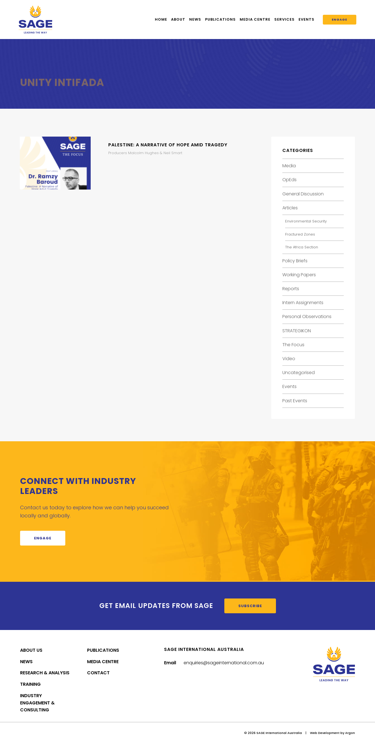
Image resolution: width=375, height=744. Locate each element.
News (195, 19)
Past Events (294, 401)
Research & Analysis (44, 673)
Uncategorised (298, 372)
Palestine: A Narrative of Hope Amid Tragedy (167, 145)
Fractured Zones (300, 234)
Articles (290, 208)
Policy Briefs (294, 261)
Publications (220, 19)
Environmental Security (306, 221)
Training (30, 684)
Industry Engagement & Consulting (37, 702)
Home (161, 19)
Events (306, 19)
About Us (31, 650)
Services (284, 19)
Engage (339, 19)
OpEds (289, 179)
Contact (98, 673)
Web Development (325, 733)
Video (288, 358)
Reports (290, 288)
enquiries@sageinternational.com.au (224, 663)
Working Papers (299, 275)
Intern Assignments (302, 302)
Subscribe (250, 606)
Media (289, 166)
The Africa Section (301, 247)
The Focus (293, 344)
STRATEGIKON (296, 331)
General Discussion (303, 194)
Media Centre (255, 19)
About (178, 19)
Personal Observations (306, 316)
